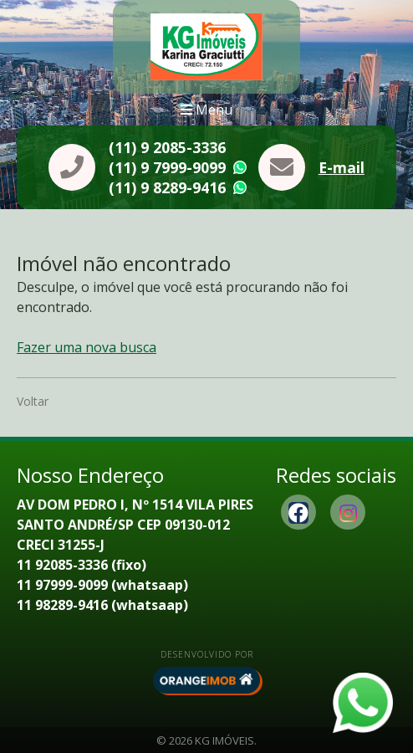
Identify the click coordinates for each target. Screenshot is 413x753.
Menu (206, 109)
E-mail (342, 167)
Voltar (32, 401)
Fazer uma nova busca (86, 347)
